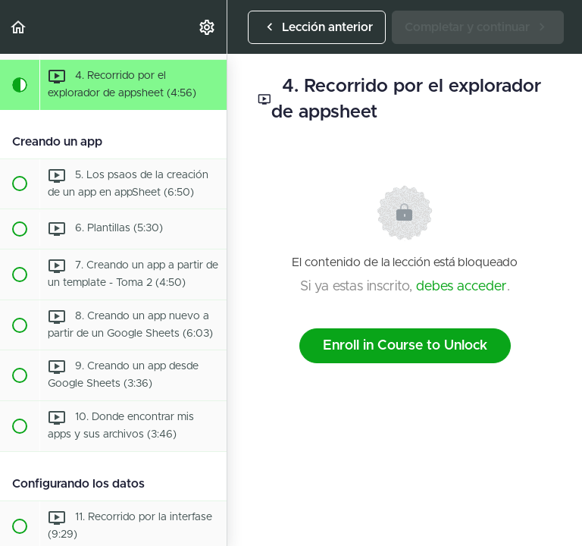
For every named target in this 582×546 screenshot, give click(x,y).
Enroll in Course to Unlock (405, 346)
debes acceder (461, 286)
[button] (19, 27)
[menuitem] (208, 27)
